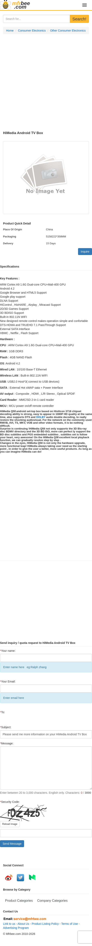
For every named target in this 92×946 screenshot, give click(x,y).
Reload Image (9, 824)
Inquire (85, 251)
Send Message (12, 843)
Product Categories (19, 900)
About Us (23, 923)
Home (10, 30)
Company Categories (52, 900)
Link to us (9, 923)
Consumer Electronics (32, 30)
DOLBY (40, 417)
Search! (79, 19)
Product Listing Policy (45, 923)
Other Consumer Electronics (68, 30)
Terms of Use (69, 923)
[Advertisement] (44, 82)
